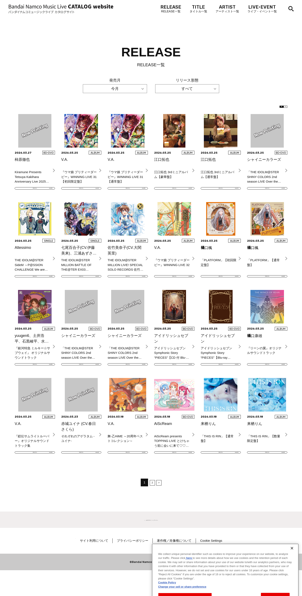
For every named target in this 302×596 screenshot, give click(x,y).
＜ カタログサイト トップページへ (151, 545)
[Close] (292, 563)
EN (280, 109)
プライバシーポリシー (146, 566)
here (189, 573)
